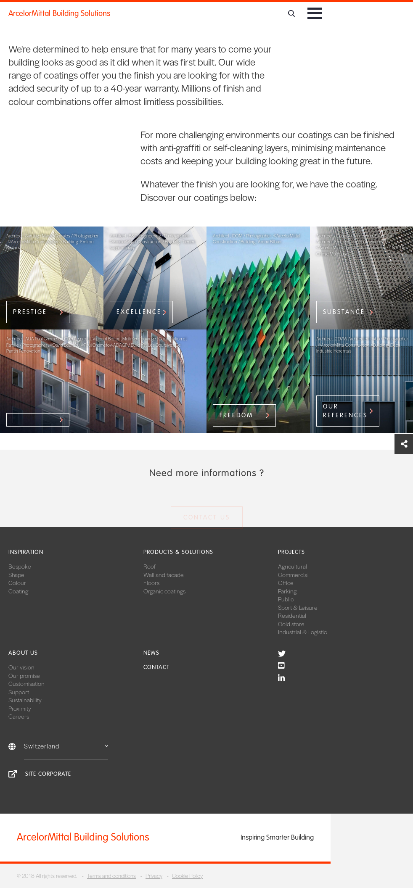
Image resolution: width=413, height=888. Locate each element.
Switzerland (66, 745)
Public (286, 599)
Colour (17, 582)
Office (286, 582)
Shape (16, 574)
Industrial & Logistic (302, 631)
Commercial (293, 574)
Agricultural (292, 566)
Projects (291, 552)
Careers (18, 716)
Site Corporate (48, 773)
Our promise (24, 675)
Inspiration (25, 552)
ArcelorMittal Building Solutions (59, 13)
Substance (344, 312)
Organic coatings (164, 591)
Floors (151, 582)
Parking (287, 591)
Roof (149, 566)
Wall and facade (163, 574)
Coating (18, 591)
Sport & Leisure (298, 607)
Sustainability (25, 700)
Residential (292, 615)
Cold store (291, 623)
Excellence (138, 312)
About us (23, 652)
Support (18, 692)
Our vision (21, 667)
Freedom (237, 415)
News (151, 652)
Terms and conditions (111, 876)
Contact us (206, 519)
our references (345, 411)
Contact (156, 667)
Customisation (26, 683)
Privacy (154, 876)
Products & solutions (178, 552)
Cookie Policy (187, 876)
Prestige (30, 312)
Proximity (19, 708)
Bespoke (19, 566)
